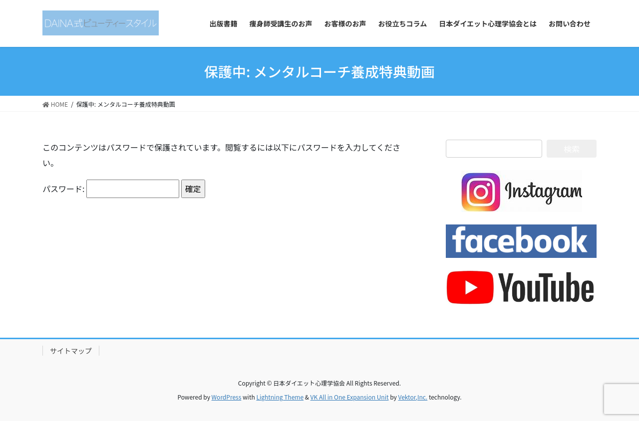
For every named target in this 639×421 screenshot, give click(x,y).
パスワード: (110, 189)
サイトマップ (71, 351)
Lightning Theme (280, 397)
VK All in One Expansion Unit (350, 397)
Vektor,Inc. (412, 397)
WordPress (227, 397)
